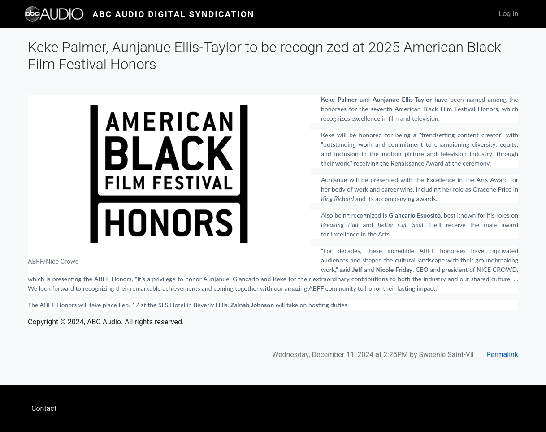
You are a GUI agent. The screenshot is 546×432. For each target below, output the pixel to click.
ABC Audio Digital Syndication (173, 14)
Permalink (502, 354)
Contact (43, 408)
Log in (508, 13)
